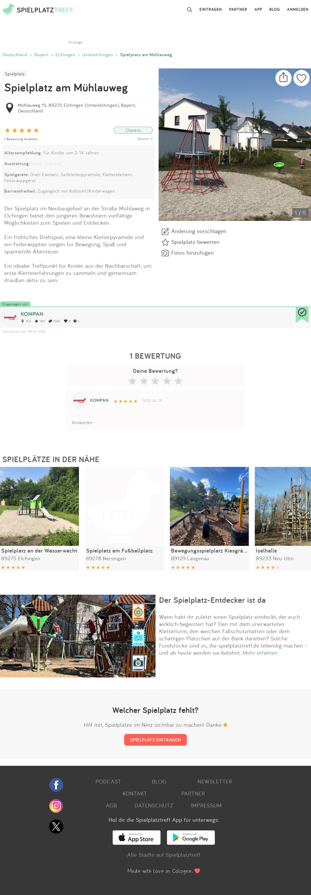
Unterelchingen (97, 54)
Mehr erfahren (260, 652)
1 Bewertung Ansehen (21, 139)
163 (26, 321)
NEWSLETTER (215, 781)
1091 (55, 321)
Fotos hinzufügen (192, 252)
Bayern (41, 54)
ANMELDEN (298, 9)
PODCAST (108, 781)
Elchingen (65, 54)
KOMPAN (32, 314)
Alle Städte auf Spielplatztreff (163, 854)
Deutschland (15, 54)
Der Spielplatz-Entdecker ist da (212, 600)
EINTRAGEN (211, 9)
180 (40, 321)
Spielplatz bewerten (195, 241)
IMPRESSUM (206, 805)
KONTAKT (134, 793)
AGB (111, 805)
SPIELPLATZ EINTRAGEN (155, 740)
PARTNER (238, 9)
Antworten (82, 422)
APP (258, 9)
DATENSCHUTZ (153, 805)
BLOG (274, 9)
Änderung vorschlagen (199, 231)
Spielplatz (15, 74)
